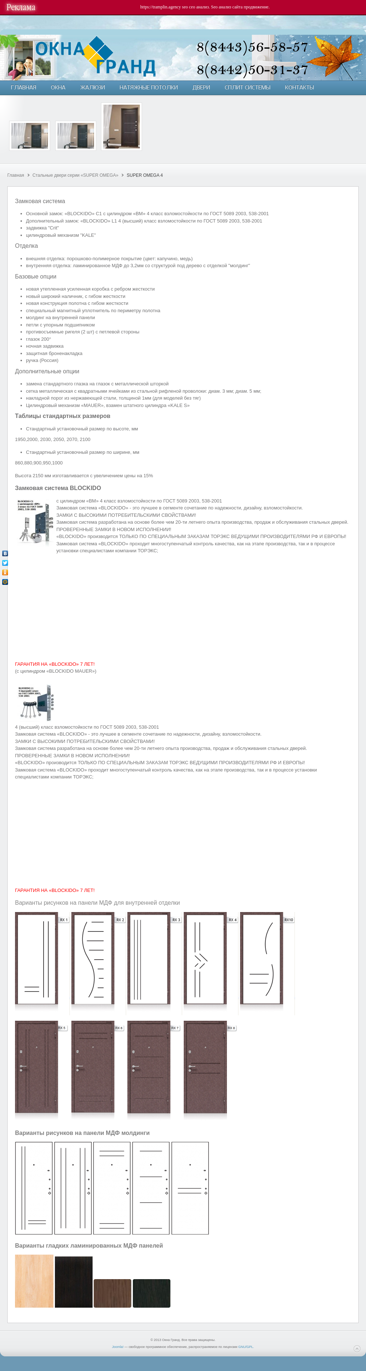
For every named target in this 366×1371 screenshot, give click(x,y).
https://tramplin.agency (160, 7)
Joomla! (118, 1347)
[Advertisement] (183, 607)
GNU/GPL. (246, 1347)
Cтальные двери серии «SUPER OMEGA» (76, 175)
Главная (15, 175)
